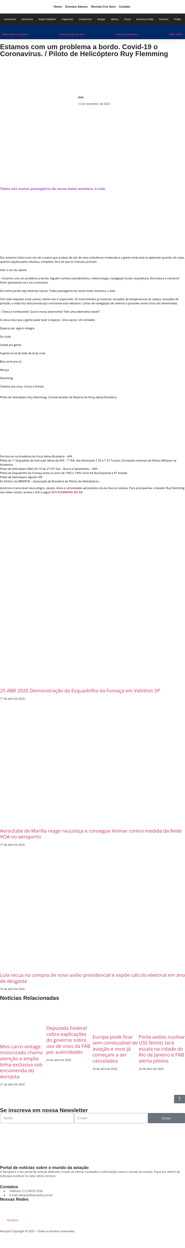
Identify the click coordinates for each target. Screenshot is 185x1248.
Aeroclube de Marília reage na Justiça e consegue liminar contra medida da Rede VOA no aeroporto (91, 833)
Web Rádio (176, 34)
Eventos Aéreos (76, 6)
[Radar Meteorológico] (4, 28)
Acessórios (10, 19)
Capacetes (67, 19)
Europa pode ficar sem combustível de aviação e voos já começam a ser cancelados (115, 1048)
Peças (127, 19)
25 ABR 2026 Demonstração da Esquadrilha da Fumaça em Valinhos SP (80, 690)
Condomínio (85, 19)
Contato (124, 6)
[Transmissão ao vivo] (61, 28)
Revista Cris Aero (103, 6)
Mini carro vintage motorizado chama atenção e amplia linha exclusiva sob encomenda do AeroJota (21, 1061)
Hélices (115, 19)
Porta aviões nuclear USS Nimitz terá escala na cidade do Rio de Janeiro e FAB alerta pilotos (162, 1048)
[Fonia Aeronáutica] (117, 28)
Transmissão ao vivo (72, 34)
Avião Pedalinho (47, 19)
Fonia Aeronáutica (127, 34)
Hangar (101, 19)
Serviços (163, 19)
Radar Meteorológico (15, 34)
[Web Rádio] (171, 28)
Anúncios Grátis (145, 19)
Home (58, 6)
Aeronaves (27, 19)
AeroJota (12, 1220)
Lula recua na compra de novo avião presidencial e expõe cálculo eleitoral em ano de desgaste (92, 978)
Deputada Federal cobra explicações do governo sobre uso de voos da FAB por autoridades (68, 1040)
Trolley (177, 19)
